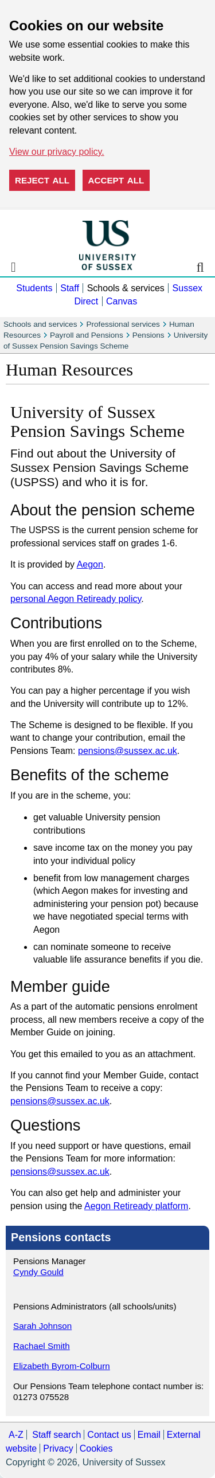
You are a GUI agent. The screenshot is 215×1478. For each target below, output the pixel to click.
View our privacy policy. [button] (56, 152)
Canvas (121, 301)
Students (34, 288)
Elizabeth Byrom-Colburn (61, 1366)
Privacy (58, 1448)
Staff (69, 288)
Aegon (90, 564)
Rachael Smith (41, 1346)
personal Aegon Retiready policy (75, 599)
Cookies (96, 1448)
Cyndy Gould (38, 1272)
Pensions (148, 335)
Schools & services (126, 288)
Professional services (122, 324)
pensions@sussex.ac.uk (127, 751)
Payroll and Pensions (86, 335)
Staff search (56, 1435)
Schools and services (40, 324)
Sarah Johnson (42, 1326)
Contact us (109, 1435)
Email (149, 1435)
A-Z (16, 1435)
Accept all (116, 180)
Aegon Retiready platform (136, 1206)
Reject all (42, 180)
